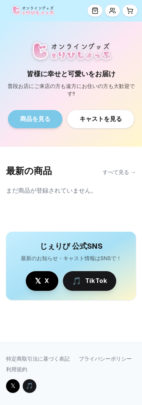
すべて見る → (119, 172)
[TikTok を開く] (29, 386)
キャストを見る (101, 119)
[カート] (129, 11)
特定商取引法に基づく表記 (38, 358)
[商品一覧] (95, 11)
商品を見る (35, 119)
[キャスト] (112, 11)
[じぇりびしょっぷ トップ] (33, 11)
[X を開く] (13, 386)
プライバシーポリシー (105, 358)
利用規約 (16, 369)
